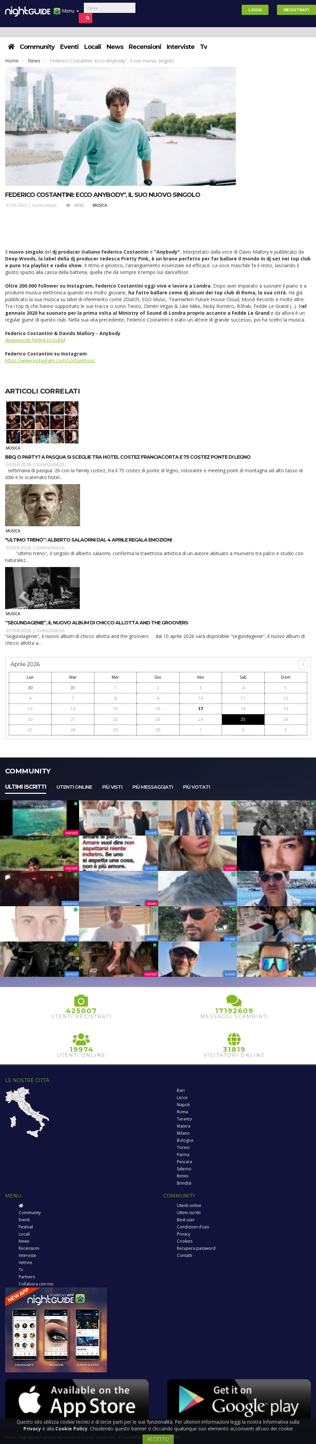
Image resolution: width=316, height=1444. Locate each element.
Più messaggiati (152, 787)
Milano (183, 1133)
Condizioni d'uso (193, 1227)
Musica (100, 205)
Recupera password (196, 1248)
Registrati (296, 9)
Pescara (184, 1162)
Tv (203, 47)
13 (30, 709)
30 (30, 688)
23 (157, 719)
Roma (182, 1112)
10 (200, 698)
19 (285, 709)
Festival (26, 1227)
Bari (181, 1090)
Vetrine (25, 1262)
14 (73, 709)
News (115, 47)
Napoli (183, 1105)
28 (73, 730)
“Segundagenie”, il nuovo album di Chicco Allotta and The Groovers (96, 623)
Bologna (185, 1140)
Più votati (196, 787)
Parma (183, 1154)
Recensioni (145, 47)
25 (243, 719)
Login (255, 9)
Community (37, 47)
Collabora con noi (36, 1284)
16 (157, 709)
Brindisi (184, 1183)
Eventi (69, 47)
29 (115, 730)
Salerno (184, 1169)
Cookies (184, 1241)
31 (73, 688)
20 (30, 719)
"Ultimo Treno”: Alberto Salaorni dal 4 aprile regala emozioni (88, 540)
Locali (92, 47)
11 (243, 698)
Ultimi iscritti (25, 787)
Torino (183, 1147)
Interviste (180, 47)
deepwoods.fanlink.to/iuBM (35, 340)
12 (285, 698)
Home (12, 60)
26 (285, 719)
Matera (183, 1126)
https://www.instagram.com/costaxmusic (50, 360)
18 (243, 709)
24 (200, 719)
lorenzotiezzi (44, 205)
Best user (186, 1220)
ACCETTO (158, 1439)
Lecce (182, 1097)
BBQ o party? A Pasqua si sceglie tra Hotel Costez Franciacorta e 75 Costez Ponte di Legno (127, 457)
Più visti (112, 787)
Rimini (182, 1176)
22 (115, 719)
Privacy (183, 1234)
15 (115, 709)
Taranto (184, 1119)
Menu (66, 13)
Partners (27, 1277)
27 (30, 730)
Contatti (184, 1255)
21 (73, 719)
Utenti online (74, 787)
